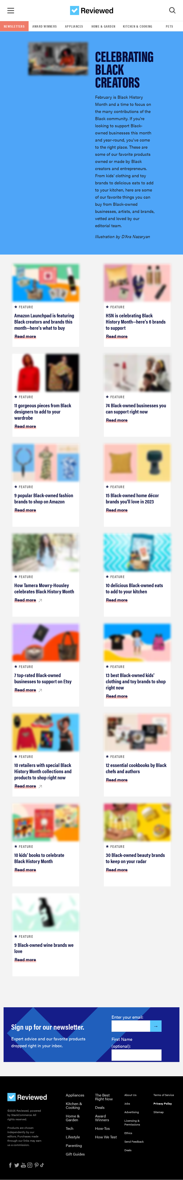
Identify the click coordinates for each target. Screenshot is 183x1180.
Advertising (131, 1112)
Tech (69, 1128)
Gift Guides (75, 1154)
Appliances (74, 26)
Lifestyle (73, 1137)
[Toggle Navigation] (10, 10)
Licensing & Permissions (132, 1123)
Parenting (74, 1145)
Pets (169, 26)
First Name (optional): (122, 1042)
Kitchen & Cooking (137, 26)
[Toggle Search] (172, 10)
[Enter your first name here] (137, 1055)
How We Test (106, 1137)
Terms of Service (163, 1095)
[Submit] (156, 1026)
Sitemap (158, 1112)
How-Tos (102, 1128)
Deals (100, 1107)
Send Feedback (134, 1142)
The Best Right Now (104, 1097)
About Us (130, 1095)
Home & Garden (103, 26)
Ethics (128, 1133)
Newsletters (14, 26)
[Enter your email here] (131, 1026)
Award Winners (44, 26)
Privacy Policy (162, 1103)
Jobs (127, 1103)
